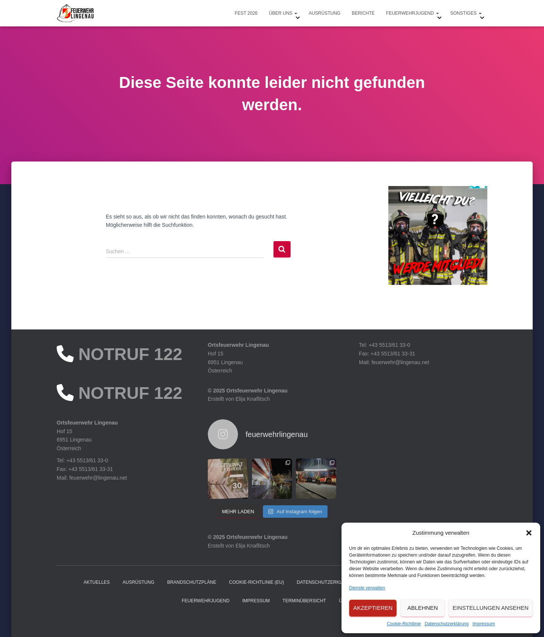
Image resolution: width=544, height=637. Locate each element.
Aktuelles (96, 582)
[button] (529, 533)
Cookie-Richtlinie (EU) (256, 582)
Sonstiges (466, 13)
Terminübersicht (304, 600)
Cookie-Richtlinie (404, 623)
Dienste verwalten (367, 588)
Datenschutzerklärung (447, 623)
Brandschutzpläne (191, 582)
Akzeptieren (373, 608)
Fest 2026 (246, 13)
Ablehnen (422, 608)
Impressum (484, 623)
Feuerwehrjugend (412, 13)
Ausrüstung (324, 13)
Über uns (283, 13)
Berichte (363, 13)
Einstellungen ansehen (491, 608)
